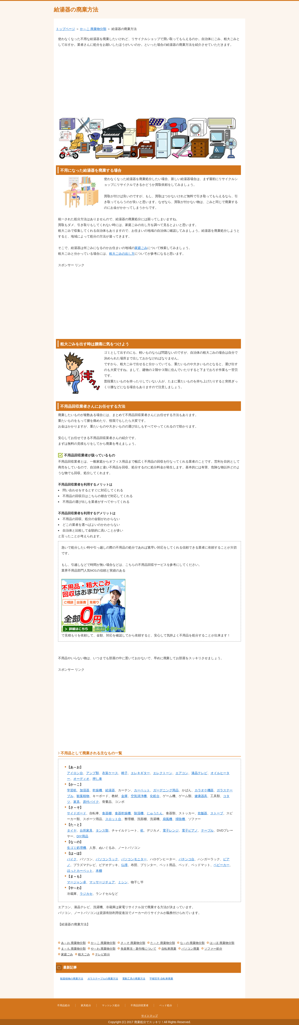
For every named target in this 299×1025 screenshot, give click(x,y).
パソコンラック (107, 859)
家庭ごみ (141, 248)
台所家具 (86, 830)
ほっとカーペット (80, 870)
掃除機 (180, 819)
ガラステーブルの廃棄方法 (102, 978)
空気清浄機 (139, 796)
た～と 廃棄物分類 (162, 943)
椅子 (124, 773)
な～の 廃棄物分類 (192, 943)
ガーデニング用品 (166, 790)
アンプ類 (92, 773)
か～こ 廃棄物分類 (93, 29)
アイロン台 (75, 773)
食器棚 (107, 813)
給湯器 (110, 790)
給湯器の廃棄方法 (76, 9)
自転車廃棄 (168, 948)
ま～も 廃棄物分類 (73, 948)
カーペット (142, 790)
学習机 (72, 790)
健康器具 (201, 796)
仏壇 (124, 865)
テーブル (207, 830)
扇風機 (167, 819)
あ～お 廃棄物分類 (73, 943)
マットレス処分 (111, 1005)
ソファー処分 (213, 948)
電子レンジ (171, 830)
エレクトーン (162, 773)
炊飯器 (202, 813)
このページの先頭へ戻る (232, 996)
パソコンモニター (134, 859)
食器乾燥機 (123, 813)
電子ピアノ (190, 830)
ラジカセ (86, 893)
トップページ (65, 29)
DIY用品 (82, 836)
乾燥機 (97, 790)
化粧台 (154, 796)
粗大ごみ (84, 954)
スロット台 (113, 819)
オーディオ (81, 779)
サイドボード (76, 813)
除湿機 (139, 813)
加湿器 (84, 790)
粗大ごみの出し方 (122, 253)
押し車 (97, 779)
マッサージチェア (102, 882)
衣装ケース (110, 773)
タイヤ (72, 830)
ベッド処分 (165, 1005)
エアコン (181, 773)
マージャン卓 (76, 882)
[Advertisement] (149, 79)
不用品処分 (63, 1005)
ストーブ (216, 813)
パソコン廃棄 (190, 948)
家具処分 (86, 1005)
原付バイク (91, 801)
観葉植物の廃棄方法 (71, 978)
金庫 (124, 796)
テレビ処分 (102, 954)
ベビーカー (221, 865)
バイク (72, 859)
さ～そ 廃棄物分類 (133, 943)
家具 (76, 801)
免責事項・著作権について (138, 948)
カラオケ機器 (204, 790)
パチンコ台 (187, 859)
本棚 (99, 870)
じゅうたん (155, 813)
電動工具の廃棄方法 (133, 978)
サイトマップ (149, 1015)
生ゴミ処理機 (76, 847)
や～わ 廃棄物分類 (103, 948)
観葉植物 (83, 796)
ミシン (123, 882)
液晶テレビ (199, 773)
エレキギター (140, 773)
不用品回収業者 (139, 1005)
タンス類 (102, 830)
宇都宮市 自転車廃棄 (161, 978)
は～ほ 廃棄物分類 (222, 943)
